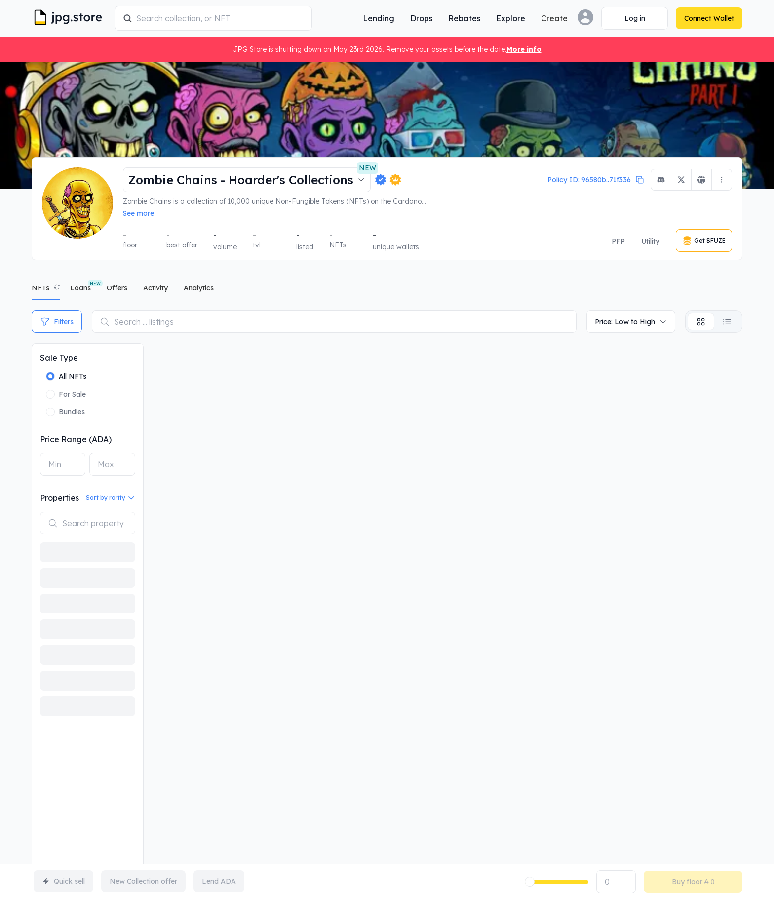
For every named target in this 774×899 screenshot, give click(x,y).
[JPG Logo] (71, 18)
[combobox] (220, 18)
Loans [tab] (80, 288)
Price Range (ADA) (76, 439)
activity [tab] (155, 288)
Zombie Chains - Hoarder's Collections (249, 177)
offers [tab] (117, 288)
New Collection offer (143, 881)
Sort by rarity (110, 498)
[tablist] (387, 290)
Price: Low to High (631, 321)
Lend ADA (219, 881)
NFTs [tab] (40, 288)
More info (524, 49)
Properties (59, 498)
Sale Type (59, 358)
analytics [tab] (199, 288)
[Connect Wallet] (634, 18)
